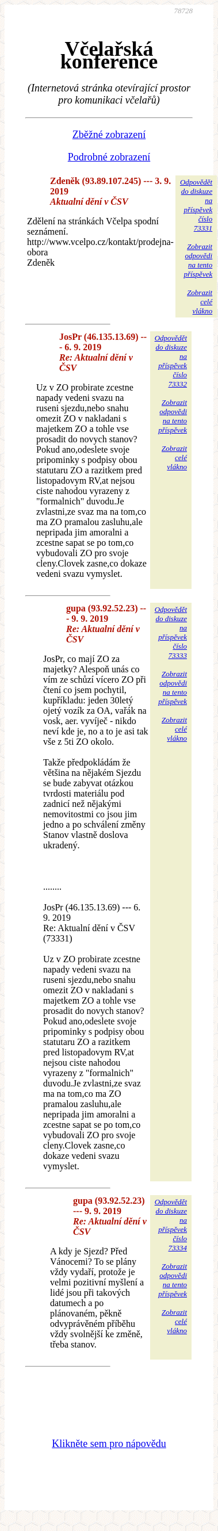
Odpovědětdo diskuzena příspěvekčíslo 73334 (171, 1224)
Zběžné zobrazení (109, 134)
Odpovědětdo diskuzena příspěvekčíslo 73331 (196, 205)
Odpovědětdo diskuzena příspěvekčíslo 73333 (171, 632)
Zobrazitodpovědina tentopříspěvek (197, 260)
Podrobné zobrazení (109, 157)
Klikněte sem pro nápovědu (109, 1443)
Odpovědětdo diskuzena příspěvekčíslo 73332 (171, 361)
